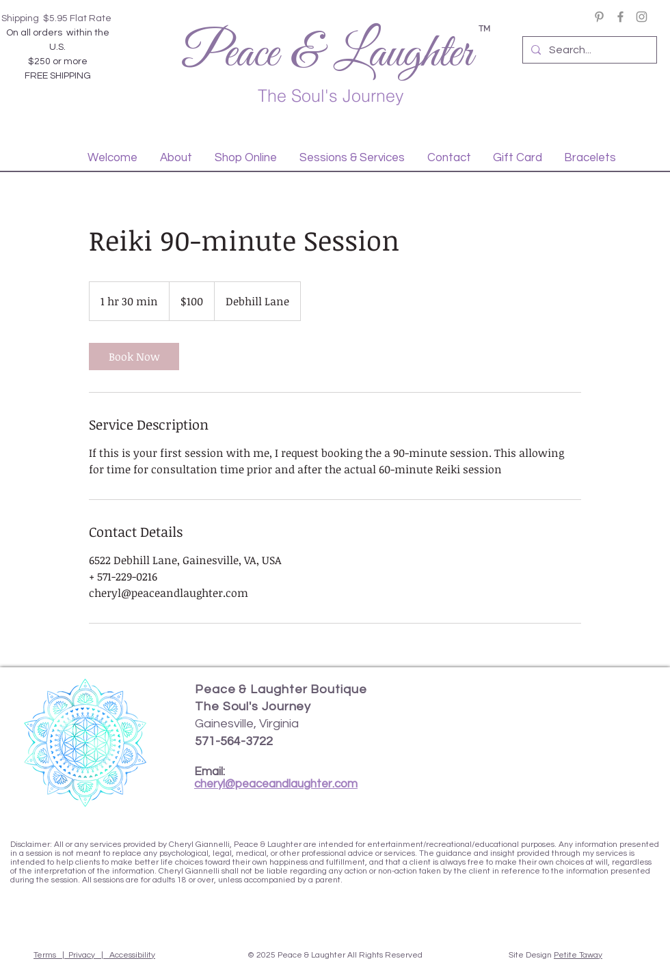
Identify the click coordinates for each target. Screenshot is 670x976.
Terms (45, 955)
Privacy (81, 955)
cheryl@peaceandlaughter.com (276, 784)
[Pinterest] (599, 17)
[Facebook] (620, 17)
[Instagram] (641, 17)
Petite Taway (578, 955)
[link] (134, 356)
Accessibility (132, 955)
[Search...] (588, 50)
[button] (175, 157)
